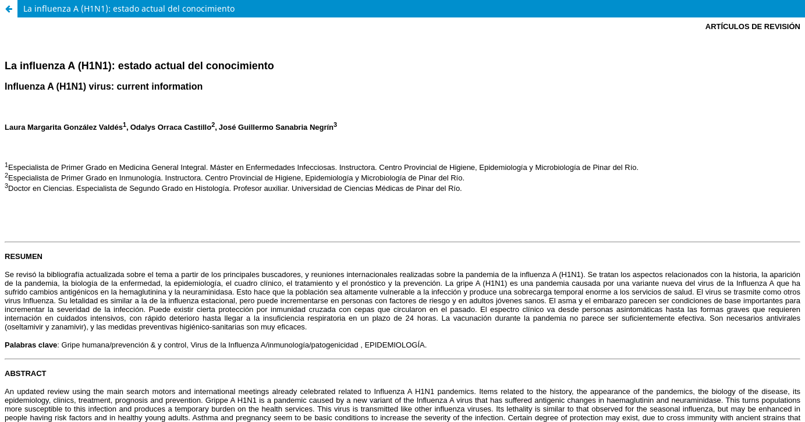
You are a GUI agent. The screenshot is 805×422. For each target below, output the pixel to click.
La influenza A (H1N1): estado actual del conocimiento (129, 8)
